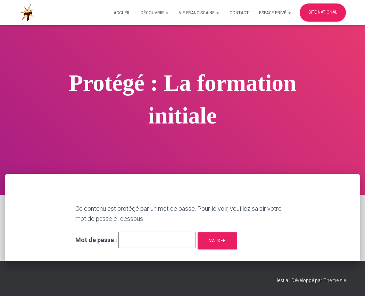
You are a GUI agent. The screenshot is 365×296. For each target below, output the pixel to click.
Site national (322, 12)
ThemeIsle (334, 280)
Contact (239, 12)
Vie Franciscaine (199, 12)
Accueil (122, 12)
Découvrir (154, 12)
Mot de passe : (135, 240)
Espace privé (275, 12)
